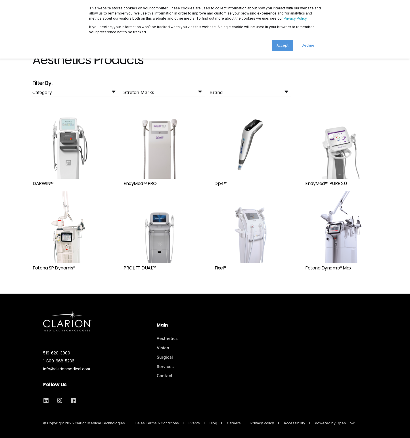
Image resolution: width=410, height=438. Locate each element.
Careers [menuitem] (234, 423)
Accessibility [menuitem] (294, 423)
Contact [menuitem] (164, 375)
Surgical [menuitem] (165, 357)
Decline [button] (308, 45)
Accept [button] (282, 45)
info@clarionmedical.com (66, 368)
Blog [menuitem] (213, 423)
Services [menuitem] (165, 366)
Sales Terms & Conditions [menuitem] (157, 423)
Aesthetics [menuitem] (167, 338)
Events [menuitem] (194, 423)
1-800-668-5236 (58, 360)
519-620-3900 (56, 352)
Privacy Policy (295, 18)
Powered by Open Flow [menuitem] (335, 423)
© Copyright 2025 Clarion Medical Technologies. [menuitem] (84, 423)
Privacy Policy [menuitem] (262, 423)
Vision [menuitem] (163, 347)
